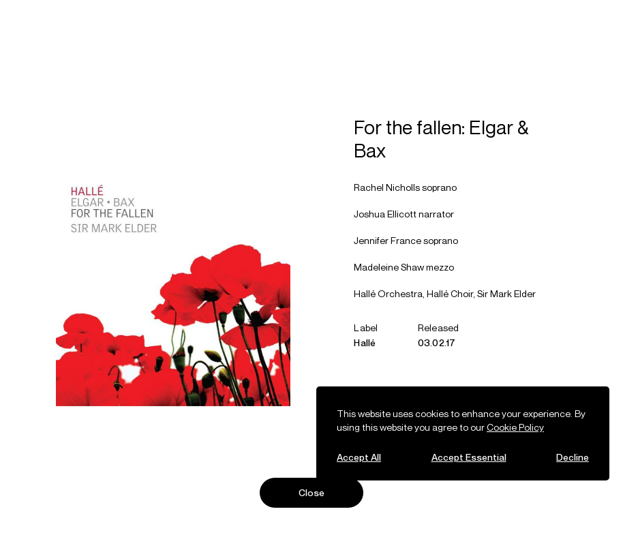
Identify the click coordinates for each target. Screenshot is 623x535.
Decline (572, 457)
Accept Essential (468, 457)
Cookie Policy (515, 427)
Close (312, 492)
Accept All (359, 457)
